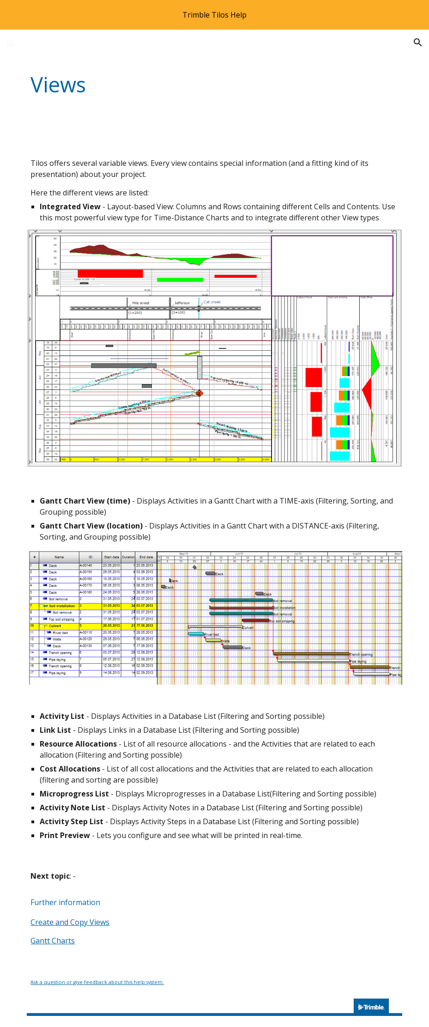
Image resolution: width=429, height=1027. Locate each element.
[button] (11, 42)
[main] (182, 85)
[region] (214, 15)
